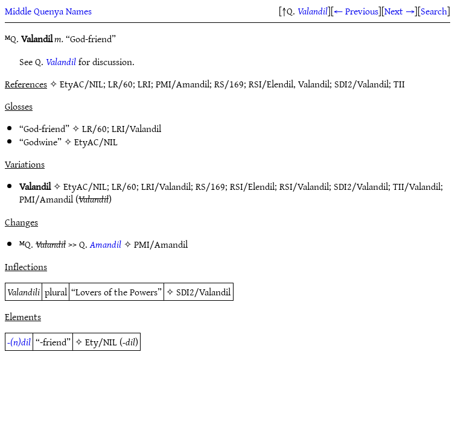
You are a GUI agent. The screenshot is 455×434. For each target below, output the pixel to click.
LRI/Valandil (136, 128)
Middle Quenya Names (48, 10)
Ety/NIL (101, 341)
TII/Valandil (417, 186)
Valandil (313, 10)
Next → (399, 10)
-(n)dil (19, 341)
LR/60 (94, 128)
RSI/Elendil (252, 186)
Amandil (105, 244)
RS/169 (210, 186)
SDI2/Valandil (361, 186)
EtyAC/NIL (96, 141)
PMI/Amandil (46, 198)
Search (434, 10)
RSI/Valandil (304, 186)
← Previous (356, 10)
